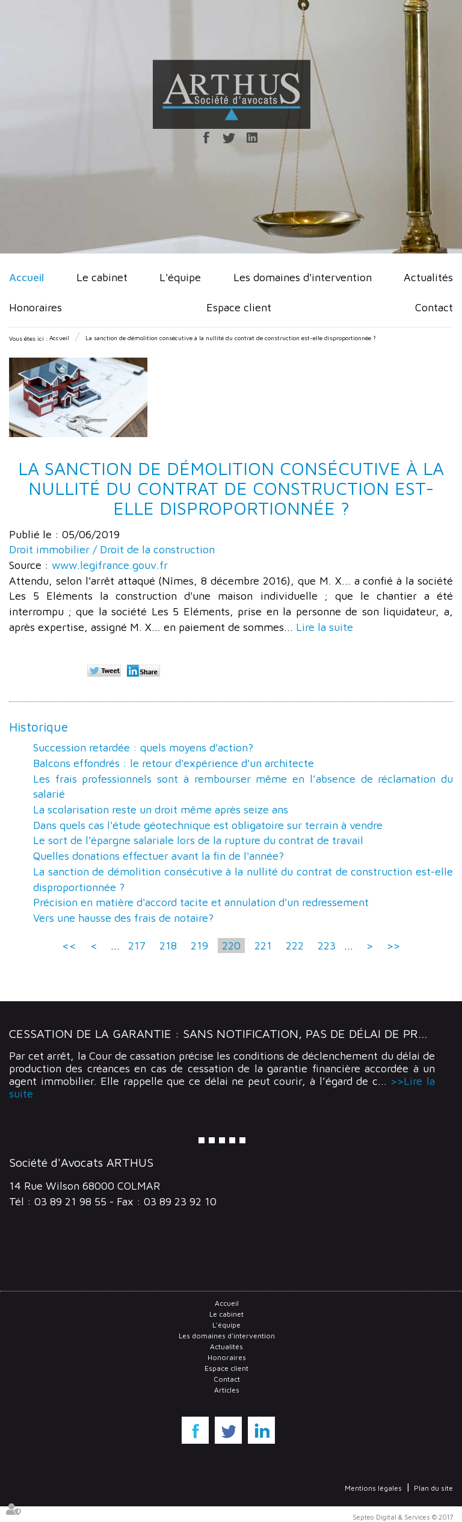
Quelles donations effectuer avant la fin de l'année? (158, 856)
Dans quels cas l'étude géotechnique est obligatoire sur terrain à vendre (208, 825)
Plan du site (433, 1487)
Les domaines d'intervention (302, 277)
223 (327, 945)
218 (168, 945)
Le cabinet (102, 277)
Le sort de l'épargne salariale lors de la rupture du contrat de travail (198, 840)
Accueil (26, 277)
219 (199, 945)
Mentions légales (373, 1487)
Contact (434, 307)
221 (263, 945)
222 (295, 945)
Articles (226, 1389)
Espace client (238, 307)
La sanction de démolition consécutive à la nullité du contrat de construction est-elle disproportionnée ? (230, 337)
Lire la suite (324, 627)
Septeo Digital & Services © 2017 (403, 1517)
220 (231, 945)
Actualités (428, 277)
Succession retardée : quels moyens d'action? (143, 747)
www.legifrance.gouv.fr (110, 565)
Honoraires (35, 307)
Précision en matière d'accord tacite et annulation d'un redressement (201, 902)
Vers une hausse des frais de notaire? (123, 918)
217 (137, 945)
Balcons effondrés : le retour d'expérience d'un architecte (173, 763)
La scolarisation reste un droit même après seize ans (160, 809)
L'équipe (180, 277)
